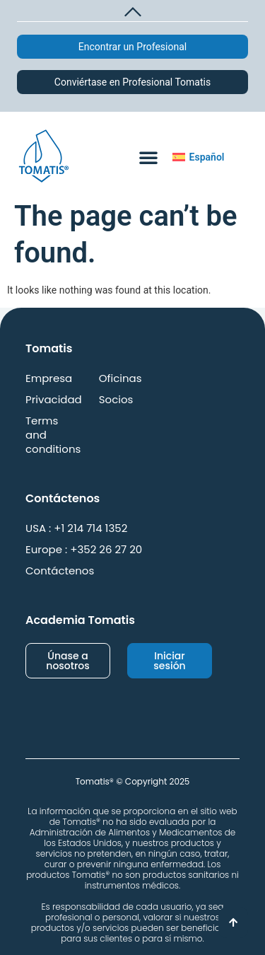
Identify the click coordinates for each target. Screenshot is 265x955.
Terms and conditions (53, 435)
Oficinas (120, 378)
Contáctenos (59, 571)
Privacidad (53, 400)
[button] (132, 10)
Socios (116, 400)
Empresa (48, 378)
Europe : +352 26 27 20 (83, 550)
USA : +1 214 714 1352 (76, 528)
